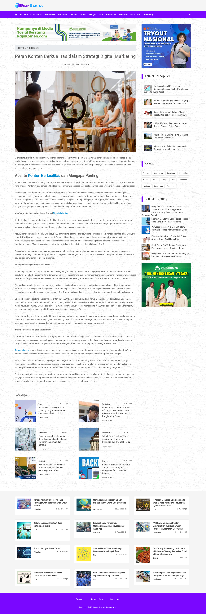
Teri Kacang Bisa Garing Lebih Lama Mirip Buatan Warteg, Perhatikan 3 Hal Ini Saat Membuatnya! (169, 551)
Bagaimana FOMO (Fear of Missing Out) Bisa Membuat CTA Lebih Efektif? (51, 410)
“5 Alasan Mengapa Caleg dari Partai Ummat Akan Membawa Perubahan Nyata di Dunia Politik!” (169, 503)
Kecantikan (63, 14)
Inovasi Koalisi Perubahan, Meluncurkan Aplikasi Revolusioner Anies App (108, 526)
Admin (87, 64)
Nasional (123, 14)
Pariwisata (50, 14)
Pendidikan (135, 14)
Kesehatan (111, 14)
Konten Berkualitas (44, 175)
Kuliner (74, 14)
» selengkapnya (43, 417)
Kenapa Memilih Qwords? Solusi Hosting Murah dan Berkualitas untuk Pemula (50, 503)
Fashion (24, 14)
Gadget (92, 14)
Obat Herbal (36, 14)
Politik (83, 14)
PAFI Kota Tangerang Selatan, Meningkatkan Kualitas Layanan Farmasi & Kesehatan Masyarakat (168, 526)
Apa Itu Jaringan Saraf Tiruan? (47, 548)
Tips (101, 14)
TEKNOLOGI (34, 48)
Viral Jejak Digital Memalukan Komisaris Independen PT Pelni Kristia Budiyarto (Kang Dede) (166, 89)
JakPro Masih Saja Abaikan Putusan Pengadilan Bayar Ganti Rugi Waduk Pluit (51, 467)
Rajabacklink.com (22, 350)
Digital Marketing (60, 213)
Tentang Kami (97, 599)
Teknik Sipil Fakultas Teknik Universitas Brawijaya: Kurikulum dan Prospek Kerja (116, 439)
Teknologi (148, 14)
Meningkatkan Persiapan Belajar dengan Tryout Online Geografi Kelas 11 (109, 503)
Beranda (80, 599)
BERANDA (21, 48)
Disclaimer (115, 599)
